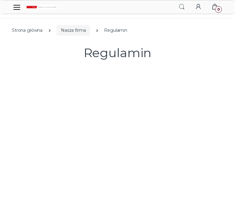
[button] (181, 6)
